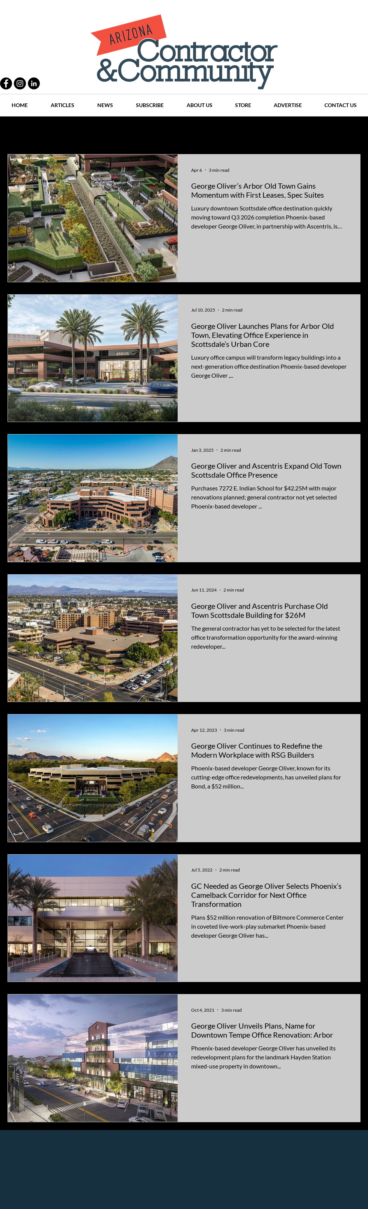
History (154, 132)
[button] (350, 132)
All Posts (18, 132)
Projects (121, 132)
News (218, 132)
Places (247, 132)
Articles (187, 132)
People (88, 132)
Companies (283, 132)
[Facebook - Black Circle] (6, 83)
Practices (54, 132)
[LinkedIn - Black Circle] (34, 83)
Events (318, 132)
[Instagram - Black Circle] (20, 83)
